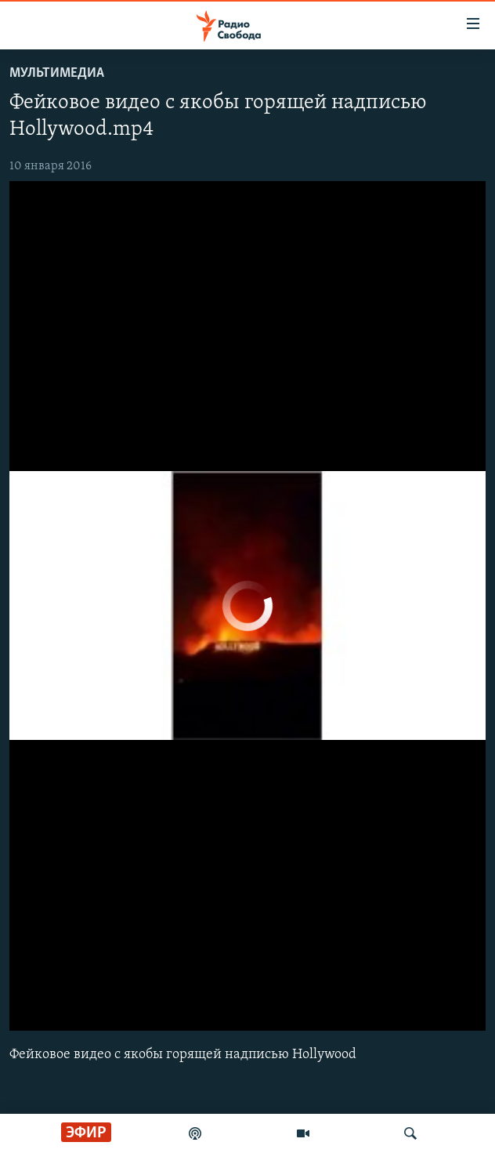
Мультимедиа (56, 73)
